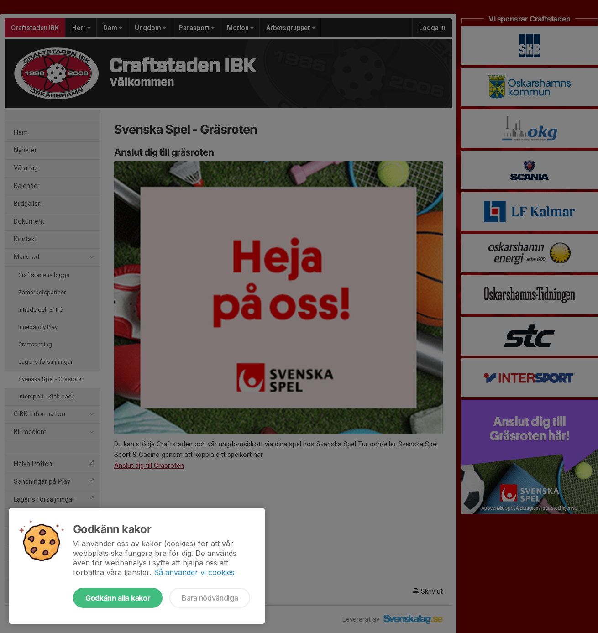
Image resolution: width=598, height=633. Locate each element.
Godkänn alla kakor (117, 597)
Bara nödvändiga (210, 597)
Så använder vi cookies (194, 572)
